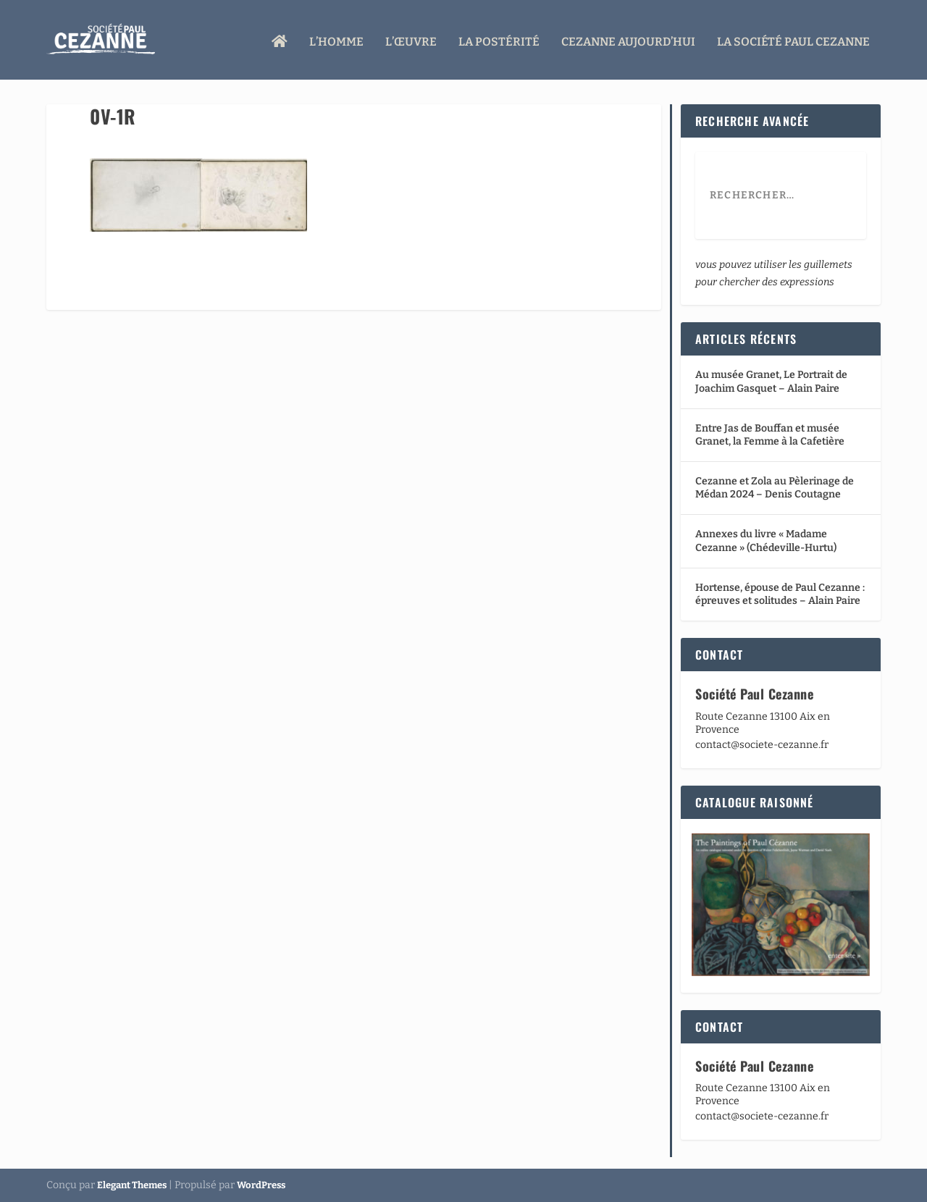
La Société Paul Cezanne (793, 38)
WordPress (261, 1185)
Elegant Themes (132, 1185)
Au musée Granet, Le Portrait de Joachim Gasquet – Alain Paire (771, 381)
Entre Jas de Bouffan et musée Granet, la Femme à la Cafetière (769, 434)
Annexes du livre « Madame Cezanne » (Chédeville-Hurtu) (765, 540)
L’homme (336, 38)
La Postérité (499, 38)
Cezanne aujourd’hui (628, 38)
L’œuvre (411, 38)
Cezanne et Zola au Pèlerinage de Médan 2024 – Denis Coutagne (774, 487)
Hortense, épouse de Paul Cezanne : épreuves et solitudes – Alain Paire (780, 594)
